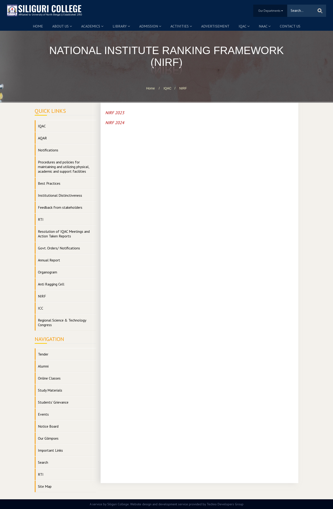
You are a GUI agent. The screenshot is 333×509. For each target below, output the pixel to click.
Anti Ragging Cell (51, 284)
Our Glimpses (48, 438)
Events (43, 414)
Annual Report (49, 260)
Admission (150, 26)
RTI (40, 219)
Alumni (43, 366)
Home (38, 26)
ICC (40, 308)
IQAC (244, 26)
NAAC (265, 26)
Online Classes (49, 378)
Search (43, 462)
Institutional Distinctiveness (60, 195)
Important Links (50, 450)
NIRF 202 (113, 122)
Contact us (290, 26)
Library (121, 26)
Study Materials (50, 390)
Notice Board (48, 426)
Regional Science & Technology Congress (62, 322)
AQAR (42, 138)
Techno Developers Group (225, 504)
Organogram (47, 272)
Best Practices (49, 183)
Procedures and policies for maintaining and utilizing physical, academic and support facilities (63, 167)
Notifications (48, 150)
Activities (181, 26)
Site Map (45, 486)
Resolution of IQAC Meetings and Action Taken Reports (64, 233)
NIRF (183, 88)
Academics (92, 26)
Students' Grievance (53, 402)
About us (62, 26)
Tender (43, 354)
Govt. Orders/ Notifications (59, 248)
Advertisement (215, 26)
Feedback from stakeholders (60, 207)
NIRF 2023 (114, 112)
